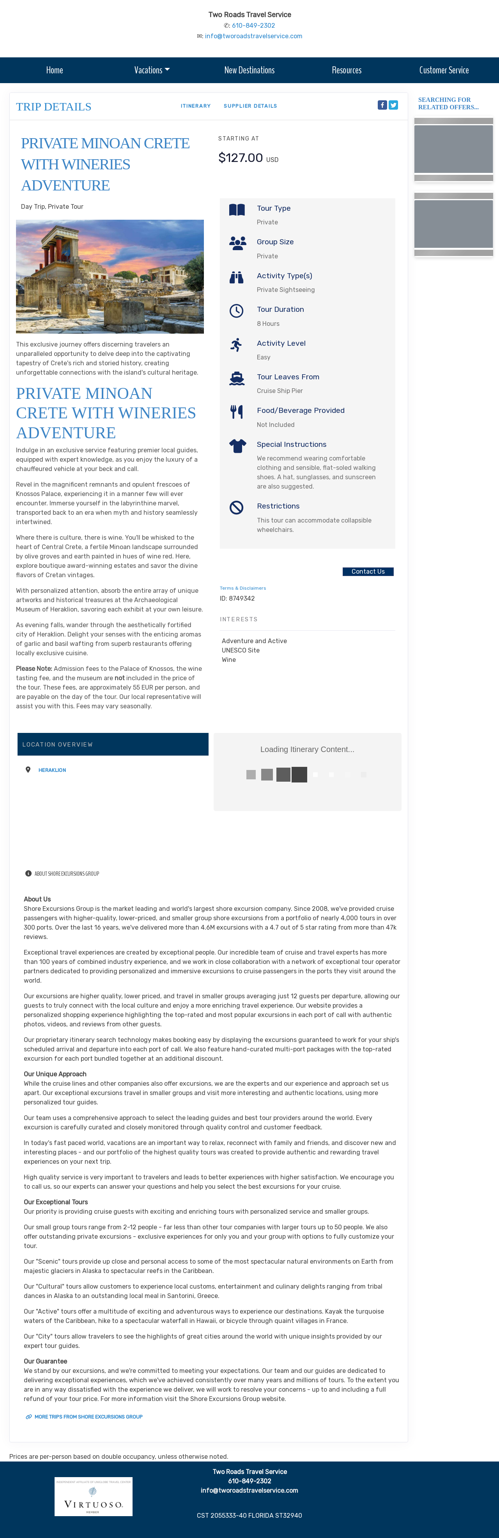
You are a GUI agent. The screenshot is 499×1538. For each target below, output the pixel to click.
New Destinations (249, 70)
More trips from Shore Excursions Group (84, 1417)
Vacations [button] (148, 70)
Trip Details (54, 106)
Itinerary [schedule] (196, 106)
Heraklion (52, 770)
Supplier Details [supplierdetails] (251, 106)
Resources (346, 70)
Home (54, 70)
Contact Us (368, 571)
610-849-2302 (253, 25)
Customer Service (444, 70)
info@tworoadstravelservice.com (254, 36)
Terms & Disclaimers (243, 588)
